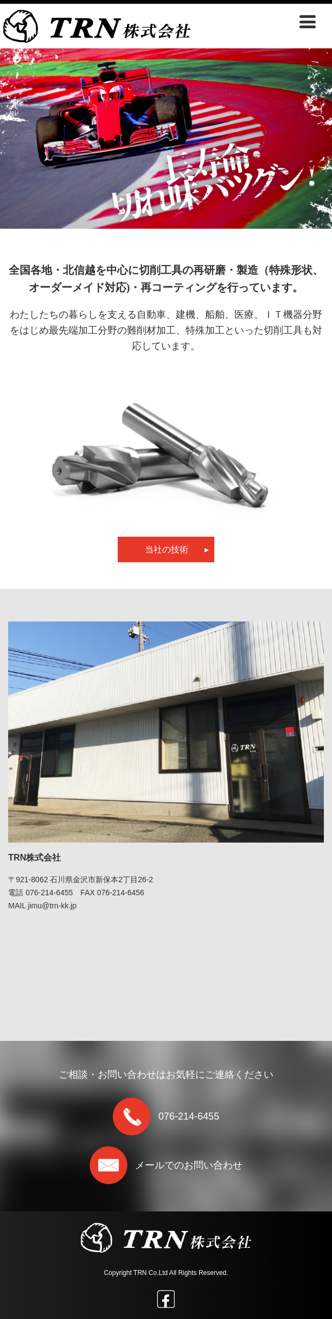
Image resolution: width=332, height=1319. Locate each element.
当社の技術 (177, 549)
